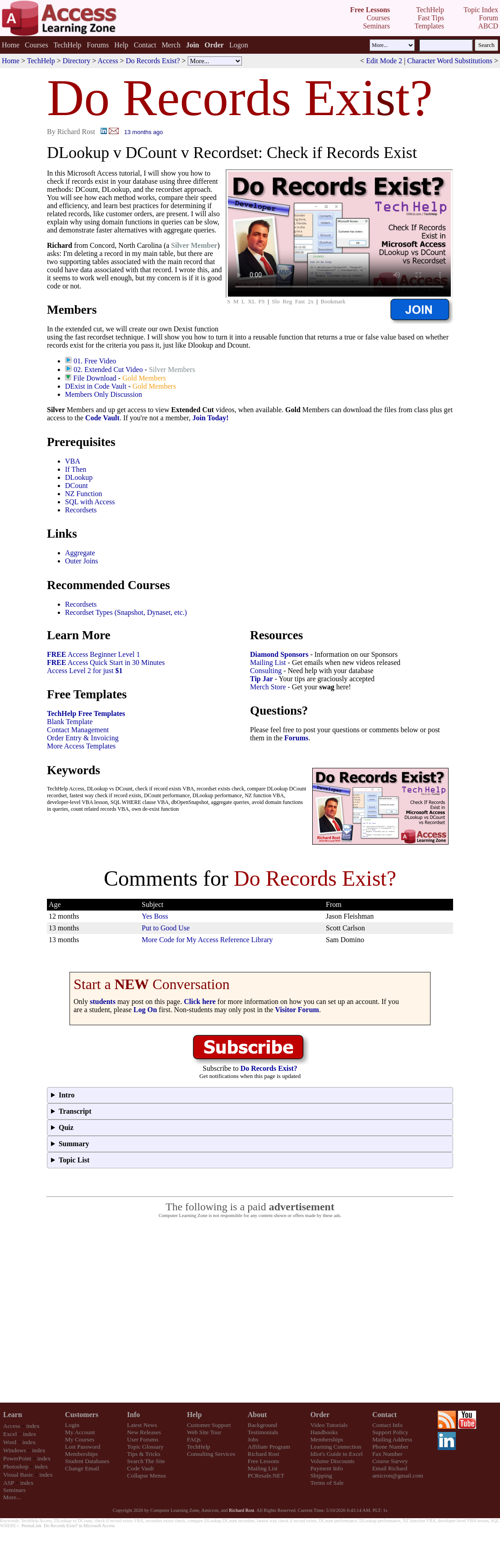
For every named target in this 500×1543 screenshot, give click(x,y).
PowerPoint (17, 1458)
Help (121, 45)
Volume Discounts (332, 1461)
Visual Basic (18, 1474)
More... (12, 1497)
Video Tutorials (329, 1425)
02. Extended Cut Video (108, 369)
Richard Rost (263, 1453)
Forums (98, 45)
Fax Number (387, 1453)
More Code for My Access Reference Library (207, 939)
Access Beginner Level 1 (93, 654)
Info (133, 1414)
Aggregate (80, 553)
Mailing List (268, 662)
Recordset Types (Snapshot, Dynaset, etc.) (126, 612)
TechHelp (67, 45)
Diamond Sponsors (279, 654)
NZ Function (83, 493)
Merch (171, 45)
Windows (14, 1450)
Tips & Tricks (144, 1453)
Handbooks (324, 1432)
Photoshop (15, 1466)
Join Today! (210, 418)
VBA (72, 461)
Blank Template (70, 721)
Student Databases (87, 1461)
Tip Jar (261, 679)
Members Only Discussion (103, 394)
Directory (76, 61)
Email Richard (389, 1468)
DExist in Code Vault (95, 386)
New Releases (144, 1432)
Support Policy (390, 1432)
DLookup (79, 477)
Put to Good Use (166, 928)
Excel (10, 1434)
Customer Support (209, 1425)
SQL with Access (90, 502)
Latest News (142, 1425)
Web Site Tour (204, 1432)
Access (107, 61)
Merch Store (268, 687)
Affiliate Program (269, 1446)
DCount (76, 485)
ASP (8, 1482)
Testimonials (263, 1432)
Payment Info (326, 1468)
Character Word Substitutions (449, 61)
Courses (36, 45)
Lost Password (82, 1446)
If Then (75, 469)
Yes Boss (155, 916)
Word (9, 1442)
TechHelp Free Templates (86, 713)
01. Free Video (95, 361)
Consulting (266, 670)
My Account (80, 1432)
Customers (81, 1414)
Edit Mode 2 (384, 61)
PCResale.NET (266, 1475)
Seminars (14, 1490)
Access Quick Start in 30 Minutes (106, 662)
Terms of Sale (327, 1482)
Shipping (321, 1475)
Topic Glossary (145, 1446)
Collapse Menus (146, 1475)
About (257, 1414)
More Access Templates (81, 746)
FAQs (194, 1439)
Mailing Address (392, 1439)
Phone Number (390, 1446)
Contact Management (78, 730)
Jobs (253, 1439)
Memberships (81, 1453)
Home (10, 45)
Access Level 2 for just (85, 670)
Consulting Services (211, 1453)
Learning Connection (335, 1446)
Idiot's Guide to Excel (336, 1453)
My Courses (79, 1439)
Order (320, 1414)
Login (72, 1425)
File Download (94, 378)
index (33, 1425)
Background (262, 1425)
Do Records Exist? (153, 61)
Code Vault (102, 418)
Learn (12, 1414)
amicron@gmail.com (397, 1475)
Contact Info (387, 1425)
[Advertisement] (84, 1310)
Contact (145, 45)
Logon (238, 45)
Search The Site (146, 1461)
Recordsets (81, 510)
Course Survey (390, 1461)
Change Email (82, 1468)
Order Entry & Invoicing (83, 738)
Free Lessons (263, 1461)
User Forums (142, 1439)
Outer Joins (81, 561)
